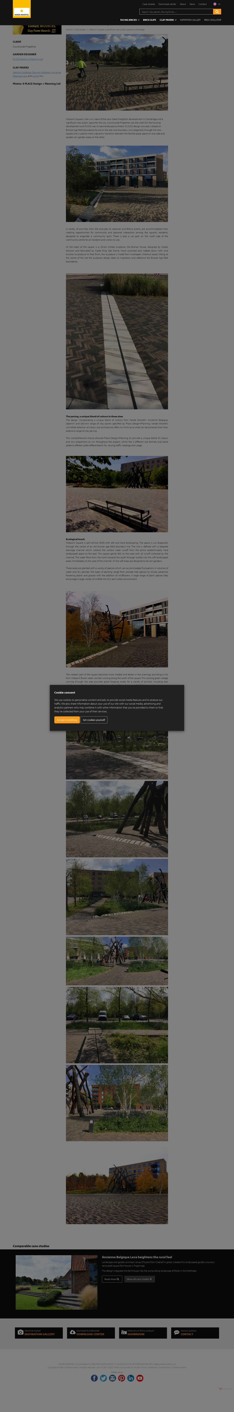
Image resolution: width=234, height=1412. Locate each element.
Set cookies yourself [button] (94, 720)
